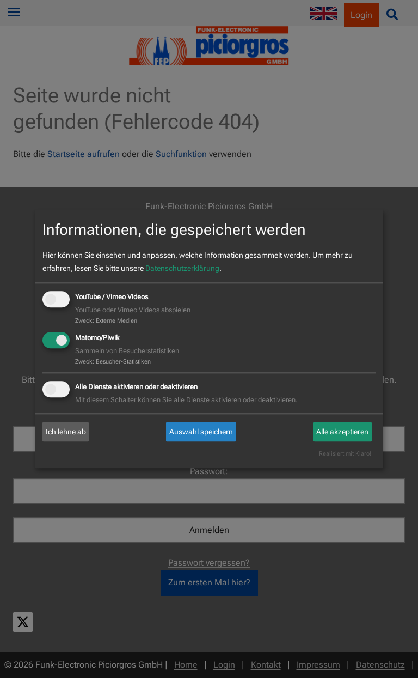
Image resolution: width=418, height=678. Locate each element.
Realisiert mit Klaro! (345, 454)
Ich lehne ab (66, 431)
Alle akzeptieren (342, 431)
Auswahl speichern (201, 431)
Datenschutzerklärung (182, 268)
